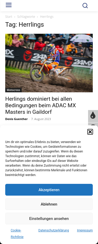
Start (8, 16)
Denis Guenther (16, 119)
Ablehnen (49, 204)
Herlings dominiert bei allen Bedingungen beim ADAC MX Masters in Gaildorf (40, 105)
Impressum (85, 230)
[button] (90, 131)
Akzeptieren (48, 190)
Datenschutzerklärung (53, 230)
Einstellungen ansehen (49, 218)
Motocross (13, 90)
